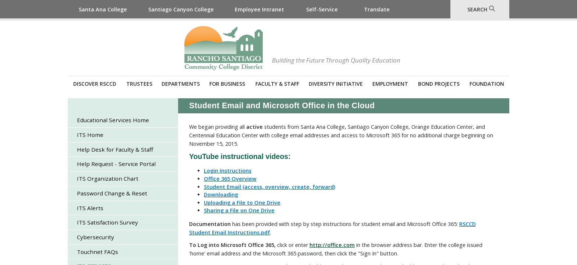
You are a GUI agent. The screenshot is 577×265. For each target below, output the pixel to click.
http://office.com (332, 244)
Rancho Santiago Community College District (223, 48)
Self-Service (322, 9)
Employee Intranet (259, 9)
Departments (181, 83)
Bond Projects (439, 83)
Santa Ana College (103, 9)
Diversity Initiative (336, 83)
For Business (227, 83)
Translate (377, 9)
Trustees (139, 83)
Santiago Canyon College (181, 9)
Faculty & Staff (277, 83)
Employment (390, 83)
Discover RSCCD (94, 83)
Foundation (487, 83)
